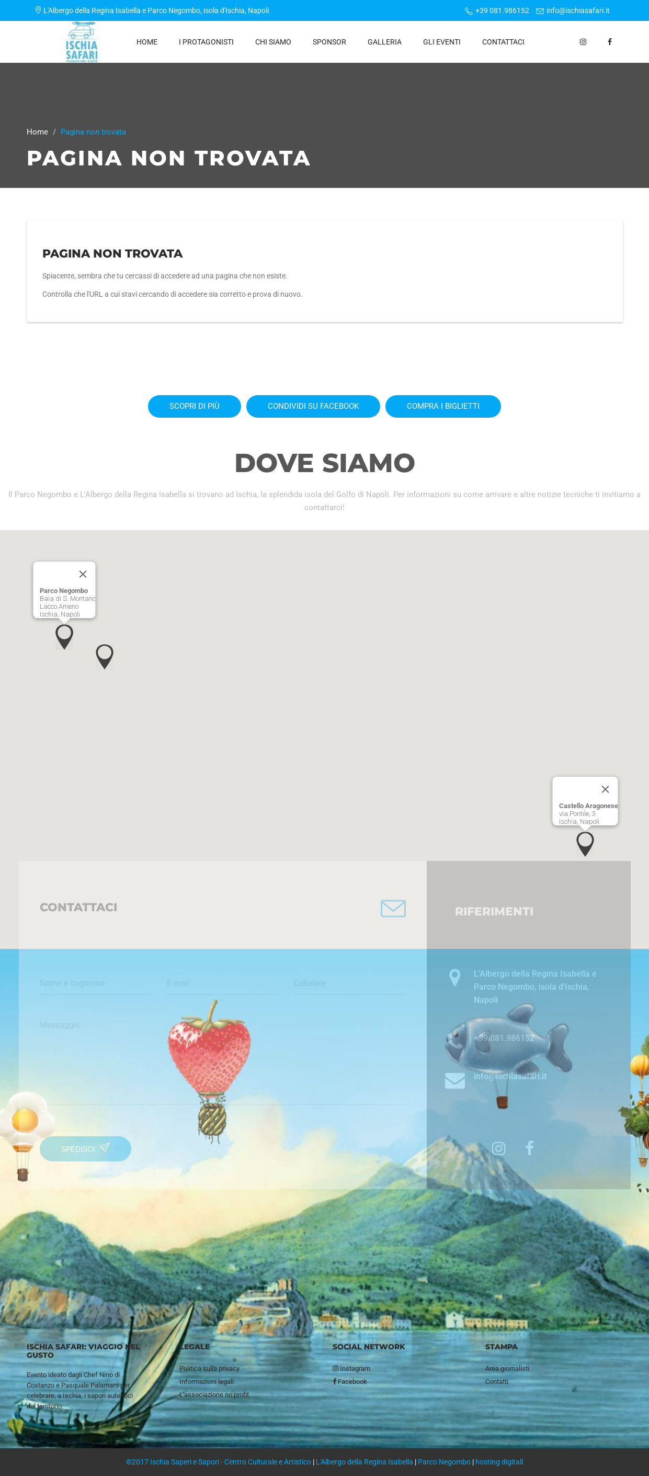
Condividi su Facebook (313, 406)
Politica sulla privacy (209, 1368)
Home (146, 42)
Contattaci (503, 42)
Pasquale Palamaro (90, 1385)
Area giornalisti (507, 1368)
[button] (64, 637)
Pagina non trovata (112, 254)
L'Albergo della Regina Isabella (364, 1462)
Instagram (351, 1368)
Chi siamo (273, 42)
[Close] (82, 574)
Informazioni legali (206, 1381)
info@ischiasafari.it (578, 10)
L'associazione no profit (214, 1395)
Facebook (350, 1381)
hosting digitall (499, 1462)
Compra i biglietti (443, 406)
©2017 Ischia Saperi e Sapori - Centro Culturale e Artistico (218, 1462)
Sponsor (329, 42)
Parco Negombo (444, 1462)
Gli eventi (442, 42)
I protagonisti (206, 42)
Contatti (496, 1381)
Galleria (385, 42)
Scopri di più (194, 406)
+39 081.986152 (502, 10)
